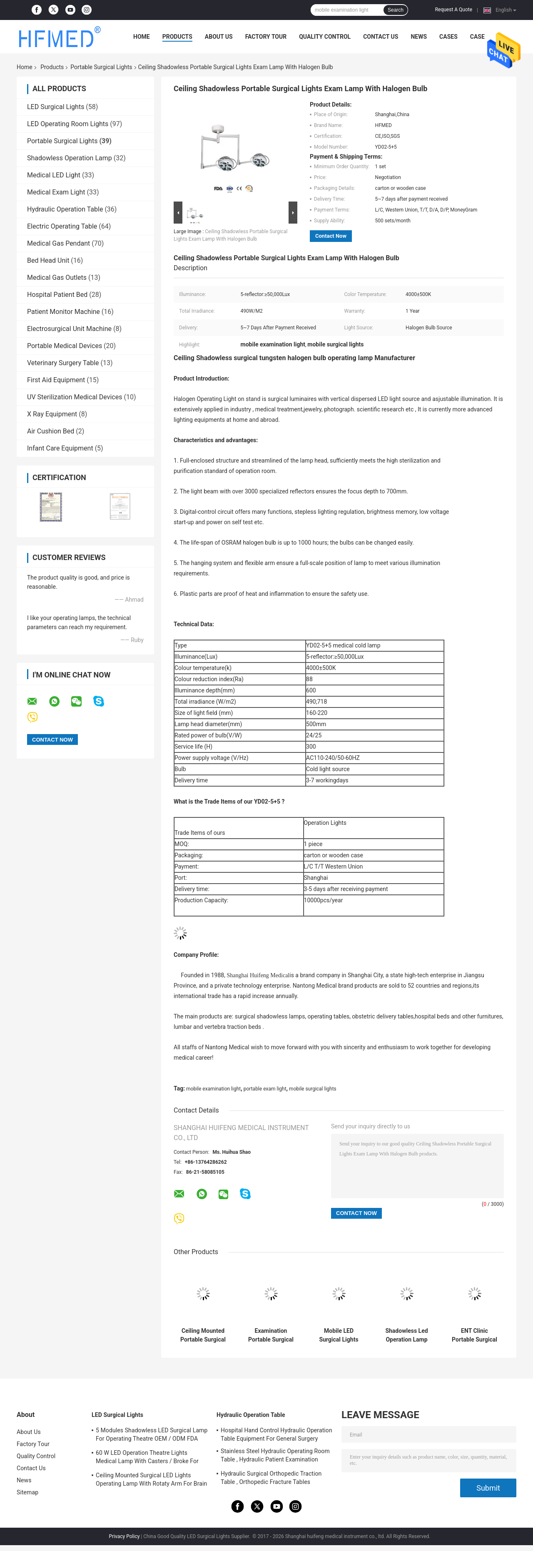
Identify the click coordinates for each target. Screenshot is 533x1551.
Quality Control (325, 36)
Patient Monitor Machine (63, 312)
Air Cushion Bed (50, 431)
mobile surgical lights (312, 1089)
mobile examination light (213, 1089)
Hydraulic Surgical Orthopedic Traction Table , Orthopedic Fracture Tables (271, 1477)
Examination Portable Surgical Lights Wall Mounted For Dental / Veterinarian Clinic (271, 1335)
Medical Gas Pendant (58, 243)
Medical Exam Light (56, 192)
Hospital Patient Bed (57, 295)
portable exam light (265, 1089)
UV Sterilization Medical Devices (74, 397)
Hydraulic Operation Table (65, 209)
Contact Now (330, 236)
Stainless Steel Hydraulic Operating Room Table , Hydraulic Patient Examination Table (275, 1456)
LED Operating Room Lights (67, 124)
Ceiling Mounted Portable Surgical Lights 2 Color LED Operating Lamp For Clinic (203, 1335)
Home (141, 36)
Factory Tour (266, 36)
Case (477, 36)
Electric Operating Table (62, 226)
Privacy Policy (124, 1536)
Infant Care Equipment (60, 448)
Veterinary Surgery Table (63, 363)
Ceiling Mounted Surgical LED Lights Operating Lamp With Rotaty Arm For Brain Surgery (151, 1480)
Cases (448, 36)
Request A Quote (453, 9)
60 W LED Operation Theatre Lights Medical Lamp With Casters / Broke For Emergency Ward (147, 1458)
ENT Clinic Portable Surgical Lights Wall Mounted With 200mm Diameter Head (474, 1335)
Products (177, 36)
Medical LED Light (53, 175)
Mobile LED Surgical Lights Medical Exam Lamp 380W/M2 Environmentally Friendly (339, 1335)
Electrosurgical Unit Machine (69, 329)
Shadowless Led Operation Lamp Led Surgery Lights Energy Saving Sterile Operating (406, 1335)
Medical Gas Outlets (57, 277)
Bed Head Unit (48, 260)
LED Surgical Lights (55, 107)
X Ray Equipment (52, 414)
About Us (219, 36)
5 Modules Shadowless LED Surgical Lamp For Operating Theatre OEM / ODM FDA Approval (151, 1435)
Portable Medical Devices (64, 346)
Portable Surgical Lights (101, 67)
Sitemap (27, 1492)
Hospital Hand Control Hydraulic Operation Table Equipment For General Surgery (276, 1434)
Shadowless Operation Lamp (69, 158)
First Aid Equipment (56, 380)
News (419, 36)
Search (395, 10)
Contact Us (380, 36)
